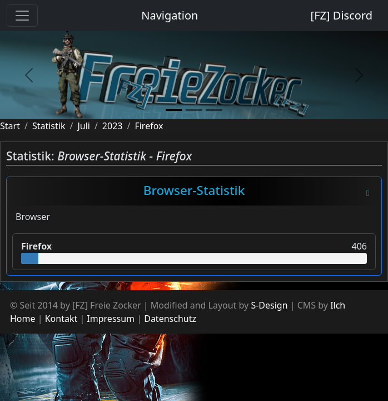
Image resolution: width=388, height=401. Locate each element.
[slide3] (214, 110)
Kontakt (61, 318)
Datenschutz (170, 318)
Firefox (149, 126)
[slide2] (194, 110)
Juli (83, 126)
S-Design (269, 305)
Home (23, 318)
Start (10, 126)
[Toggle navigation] (22, 15)
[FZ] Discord (341, 15)
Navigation (169, 15)
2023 (112, 126)
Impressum (111, 318)
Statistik (49, 126)
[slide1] (174, 110)
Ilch (337, 305)
